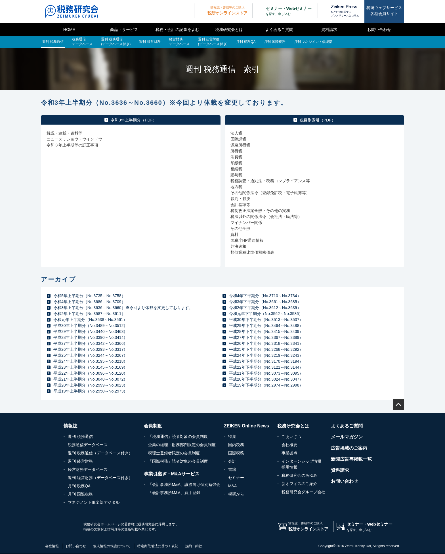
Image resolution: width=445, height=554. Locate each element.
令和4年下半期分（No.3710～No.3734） (265, 295)
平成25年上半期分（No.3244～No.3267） (90, 355)
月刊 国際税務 (80, 494)
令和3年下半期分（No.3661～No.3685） (265, 301)
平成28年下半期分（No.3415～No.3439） (266, 331)
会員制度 (153, 425)
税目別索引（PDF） (317, 120)
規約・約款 (193, 546)
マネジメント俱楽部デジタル (93, 502)
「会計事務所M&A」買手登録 (174, 492)
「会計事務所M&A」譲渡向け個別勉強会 (184, 484)
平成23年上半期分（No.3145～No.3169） (90, 367)
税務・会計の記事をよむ (177, 29)
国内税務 (236, 444)
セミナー (236, 477)
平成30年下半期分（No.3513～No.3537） (266, 319)
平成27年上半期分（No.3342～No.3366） (90, 343)
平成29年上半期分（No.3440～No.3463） (90, 331)
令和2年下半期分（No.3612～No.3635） (265, 307)
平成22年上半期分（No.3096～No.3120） (90, 373)
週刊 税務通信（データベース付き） (100, 453)
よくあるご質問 (279, 29)
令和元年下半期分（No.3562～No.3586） (266, 313)
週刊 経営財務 (80, 461)
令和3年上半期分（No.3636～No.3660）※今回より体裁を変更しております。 (123, 307)
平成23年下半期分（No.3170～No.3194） (266, 361)
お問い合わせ (379, 29)
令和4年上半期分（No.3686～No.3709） (89, 301)
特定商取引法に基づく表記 (157, 546)
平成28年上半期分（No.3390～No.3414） (90, 337)
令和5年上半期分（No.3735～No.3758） (89, 295)
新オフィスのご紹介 (299, 483)
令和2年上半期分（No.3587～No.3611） (89, 313)
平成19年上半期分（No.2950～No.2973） (90, 391)
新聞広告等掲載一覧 (351, 459)
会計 (232, 461)
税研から (236, 494)
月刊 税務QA (79, 486)
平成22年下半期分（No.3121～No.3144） (266, 367)
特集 (232, 436)
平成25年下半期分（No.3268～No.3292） (266, 349)
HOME (69, 29)
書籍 (232, 469)
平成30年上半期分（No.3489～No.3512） (90, 325)
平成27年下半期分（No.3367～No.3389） (266, 337)
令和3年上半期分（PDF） (134, 120)
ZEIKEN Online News (246, 425)
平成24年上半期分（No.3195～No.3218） (90, 361)
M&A (232, 486)
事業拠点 (289, 453)
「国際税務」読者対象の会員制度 (178, 461)
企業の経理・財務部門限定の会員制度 (182, 444)
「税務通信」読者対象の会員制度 (178, 436)
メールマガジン (347, 437)
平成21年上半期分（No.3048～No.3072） (90, 379)
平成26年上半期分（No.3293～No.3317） (90, 349)
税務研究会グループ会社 (303, 492)
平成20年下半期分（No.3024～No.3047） (266, 379)
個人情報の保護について (112, 546)
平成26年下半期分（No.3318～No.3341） (266, 343)
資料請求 (329, 29)
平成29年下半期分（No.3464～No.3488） (266, 325)
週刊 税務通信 (80, 436)
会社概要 (289, 444)
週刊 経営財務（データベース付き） (100, 477)
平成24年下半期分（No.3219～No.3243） (266, 355)
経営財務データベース (88, 469)
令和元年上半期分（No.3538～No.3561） (90, 319)
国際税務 (236, 453)
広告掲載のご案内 (349, 448)
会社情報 (52, 546)
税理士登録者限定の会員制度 (174, 453)
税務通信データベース (88, 444)
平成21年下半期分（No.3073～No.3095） (266, 373)
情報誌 (70, 425)
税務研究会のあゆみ (299, 475)
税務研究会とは (229, 29)
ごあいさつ (291, 436)
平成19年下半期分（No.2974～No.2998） (266, 385)
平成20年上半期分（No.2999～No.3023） (90, 385)
